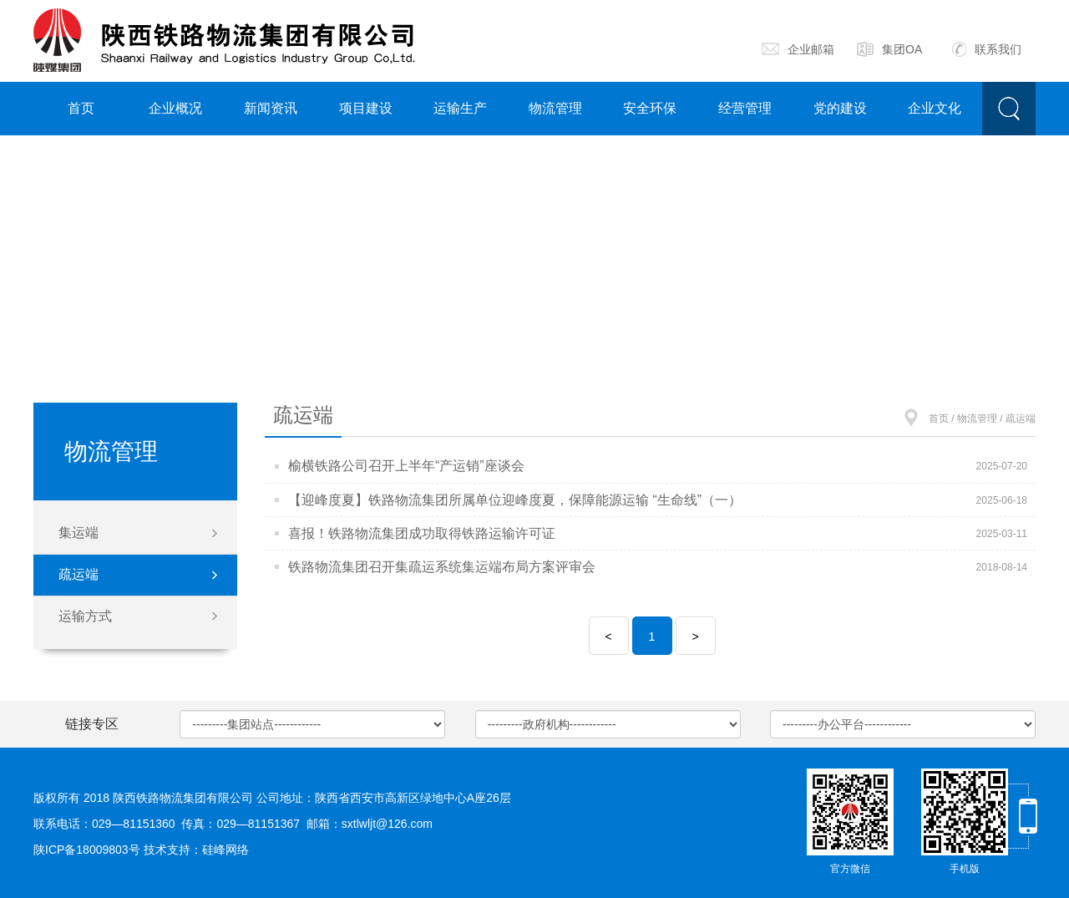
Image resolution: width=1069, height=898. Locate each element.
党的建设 (840, 108)
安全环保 (649, 108)
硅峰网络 (225, 849)
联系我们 (986, 49)
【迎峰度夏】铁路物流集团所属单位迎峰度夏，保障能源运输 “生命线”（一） (515, 500)
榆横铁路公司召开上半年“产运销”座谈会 (406, 466)
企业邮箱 (798, 49)
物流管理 (555, 108)
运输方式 (85, 616)
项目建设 (366, 108)
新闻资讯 (270, 108)
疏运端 (78, 574)
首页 (81, 108)
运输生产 (460, 108)
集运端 (78, 532)
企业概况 (175, 108)
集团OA (889, 49)
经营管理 (745, 108)
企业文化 (934, 108)
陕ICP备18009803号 (86, 849)
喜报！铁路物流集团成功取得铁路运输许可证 (421, 533)
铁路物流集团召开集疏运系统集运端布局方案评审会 (441, 567)
